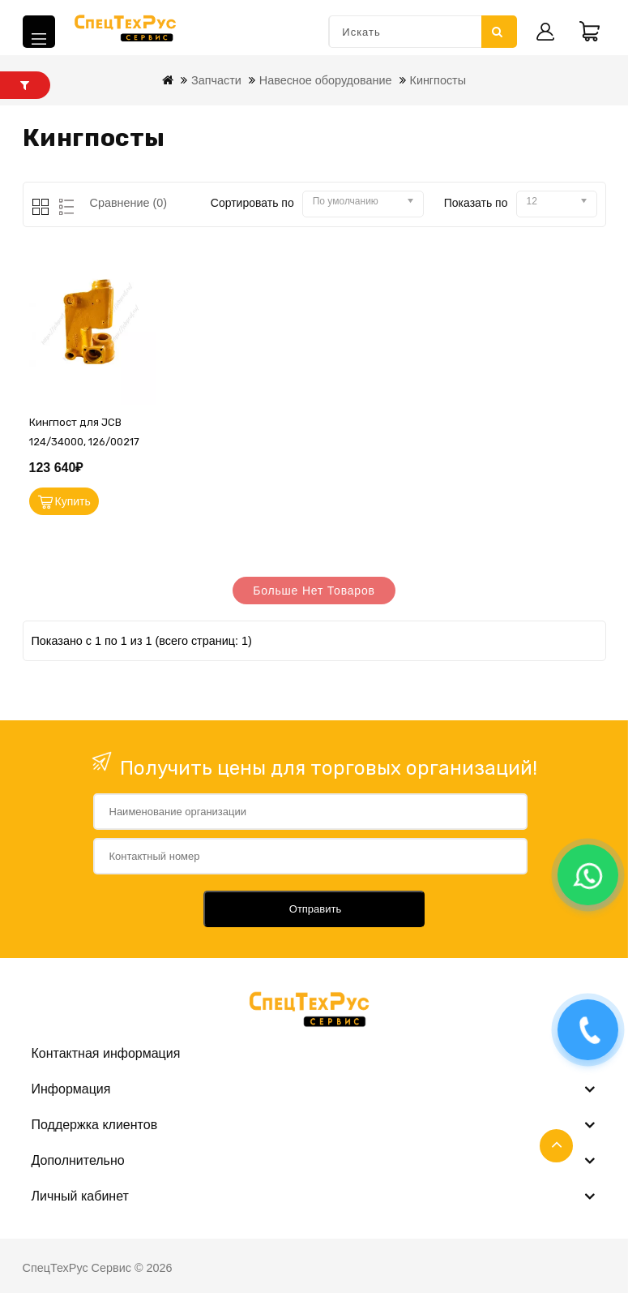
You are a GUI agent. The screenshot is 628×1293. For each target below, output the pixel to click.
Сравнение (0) (129, 202)
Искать (497, 31)
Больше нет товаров (314, 590)
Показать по (476, 202)
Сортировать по (252, 202)
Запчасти (216, 80)
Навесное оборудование (325, 80)
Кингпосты (438, 80)
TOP (556, 1146)
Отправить (315, 909)
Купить (73, 501)
